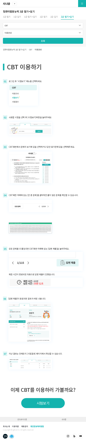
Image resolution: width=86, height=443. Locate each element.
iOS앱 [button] (64, 419)
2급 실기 (54, 17)
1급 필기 (7, 17)
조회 (43, 40)
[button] (75, 3)
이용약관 (15, 426)
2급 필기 (43, 17)
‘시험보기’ (21, 81)
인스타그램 (68, 436)
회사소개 (6, 426)
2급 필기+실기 (67, 17)
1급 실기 (17, 17)
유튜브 (80, 436)
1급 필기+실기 (30, 17)
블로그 (74, 436)
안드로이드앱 (22, 419)
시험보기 (43, 403)
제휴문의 (24, 426)
